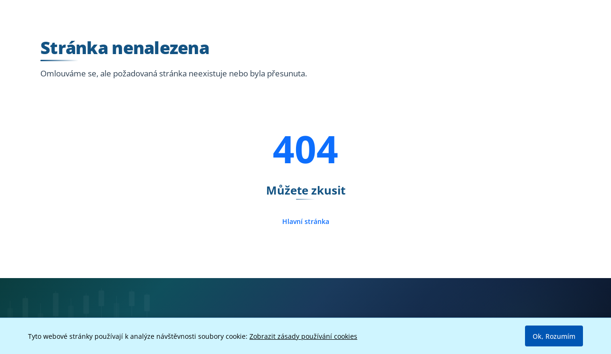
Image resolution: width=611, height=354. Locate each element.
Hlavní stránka (305, 221)
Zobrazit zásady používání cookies (303, 336)
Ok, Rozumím (554, 336)
